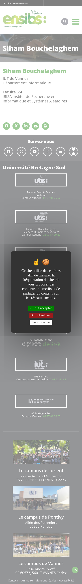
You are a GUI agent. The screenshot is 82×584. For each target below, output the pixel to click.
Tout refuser (41, 315)
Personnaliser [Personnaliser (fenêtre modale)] (41, 322)
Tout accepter (41, 308)
